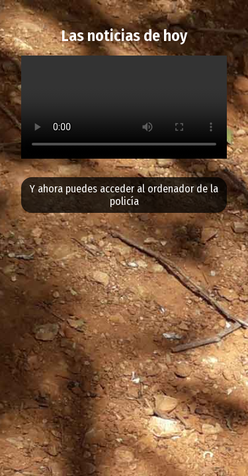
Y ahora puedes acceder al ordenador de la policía (124, 195)
